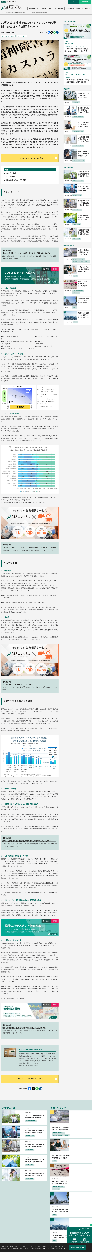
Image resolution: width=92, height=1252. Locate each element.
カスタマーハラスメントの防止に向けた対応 (17, 684)
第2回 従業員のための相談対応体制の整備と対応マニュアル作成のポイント (29, 841)
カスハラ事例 (10, 176)
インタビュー (70, 8)
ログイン (73, 1)
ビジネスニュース (47, 8)
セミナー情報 (59, 8)
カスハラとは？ (11, 173)
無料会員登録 (85, 1)
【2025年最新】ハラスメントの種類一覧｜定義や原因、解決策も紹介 (26, 253)
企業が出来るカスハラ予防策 (16, 180)
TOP (2, 12)
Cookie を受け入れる (79, 1247)
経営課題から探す (34, 8)
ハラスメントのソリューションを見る (30, 158)
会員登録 (77, 1220)
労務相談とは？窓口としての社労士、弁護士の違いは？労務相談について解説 (29, 547)
